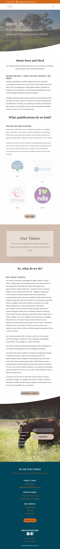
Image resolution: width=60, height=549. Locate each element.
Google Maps (30, 520)
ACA (17, 176)
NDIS (42, 208)
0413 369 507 (11, 2)
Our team (30, 216)
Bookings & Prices (30, 393)
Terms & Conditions (30, 541)
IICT (42, 182)
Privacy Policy (30, 538)
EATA (17, 208)
